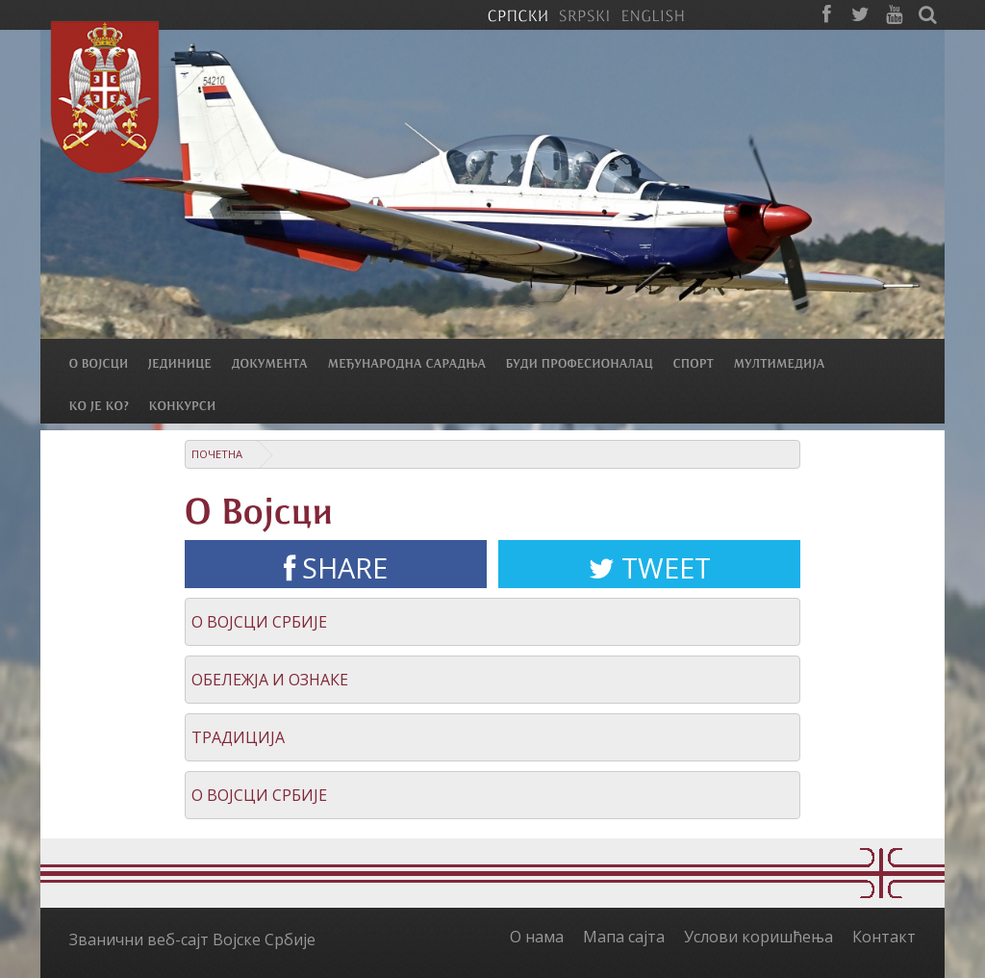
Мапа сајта (624, 936)
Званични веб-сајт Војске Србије (192, 939)
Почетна (216, 454)
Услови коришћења (758, 936)
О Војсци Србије (259, 621)
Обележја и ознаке (269, 679)
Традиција (238, 737)
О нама (537, 936)
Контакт (884, 936)
